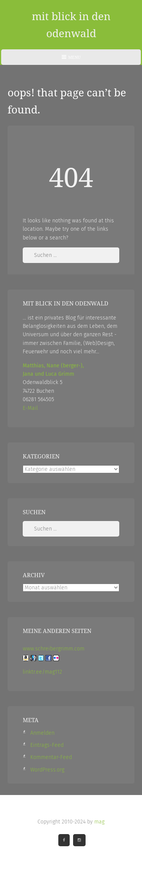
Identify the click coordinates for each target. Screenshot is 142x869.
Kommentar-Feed (51, 757)
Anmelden (42, 733)
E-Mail (30, 408)
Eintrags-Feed (47, 745)
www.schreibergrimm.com (53, 648)
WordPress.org (47, 770)
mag (99, 822)
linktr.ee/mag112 (42, 672)
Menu (71, 59)
